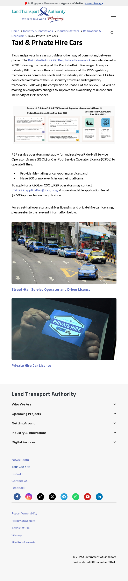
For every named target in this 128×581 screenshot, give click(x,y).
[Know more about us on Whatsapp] (75, 496)
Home (15, 31)
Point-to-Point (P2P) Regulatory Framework (59, 60)
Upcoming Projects (26, 414)
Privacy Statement (23, 520)
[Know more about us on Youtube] (87, 496)
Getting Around (24, 423)
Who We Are (21, 404)
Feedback (19, 488)
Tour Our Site (21, 467)
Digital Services (23, 442)
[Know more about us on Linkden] (99, 496)
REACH (17, 474)
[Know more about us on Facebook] (17, 496)
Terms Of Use (21, 527)
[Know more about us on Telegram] (64, 496)
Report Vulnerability (24, 513)
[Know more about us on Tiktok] (40, 496)
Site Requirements (24, 542)
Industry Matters (68, 31)
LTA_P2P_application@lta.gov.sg (35, 190)
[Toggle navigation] (113, 15)
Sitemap (17, 535)
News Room (20, 460)
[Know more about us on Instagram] (28, 496)
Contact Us (20, 481)
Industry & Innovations (38, 31)
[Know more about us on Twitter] (52, 496)
